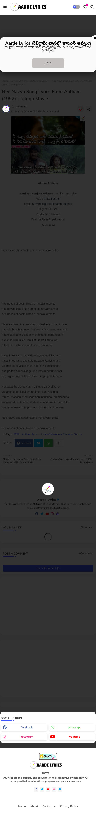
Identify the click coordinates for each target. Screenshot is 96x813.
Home (22, 806)
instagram (26, 737)
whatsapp (74, 727)
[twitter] (42, 789)
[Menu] (5, 6)
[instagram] (54, 789)
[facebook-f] (36, 789)
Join (47, 63)
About (34, 806)
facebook (27, 727)
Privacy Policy (69, 806)
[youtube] (48, 789)
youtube (74, 737)
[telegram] (60, 789)
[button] (76, 7)
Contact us (48, 806)
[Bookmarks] (85, 7)
